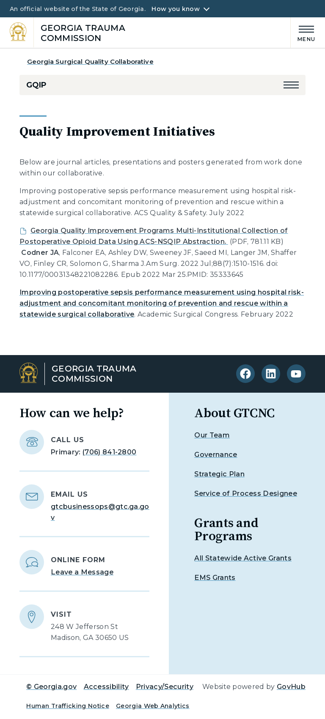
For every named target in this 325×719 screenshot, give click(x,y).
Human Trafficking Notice (67, 706)
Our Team (212, 435)
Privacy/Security (164, 687)
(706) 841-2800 (109, 452)
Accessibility (106, 687)
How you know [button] (175, 8)
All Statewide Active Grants (243, 558)
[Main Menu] (303, 32)
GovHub (291, 687)
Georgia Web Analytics (153, 706)
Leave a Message (82, 572)
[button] (291, 85)
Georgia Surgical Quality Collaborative (90, 61)
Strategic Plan (219, 474)
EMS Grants (214, 578)
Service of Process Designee (245, 493)
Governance (215, 455)
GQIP (36, 85)
